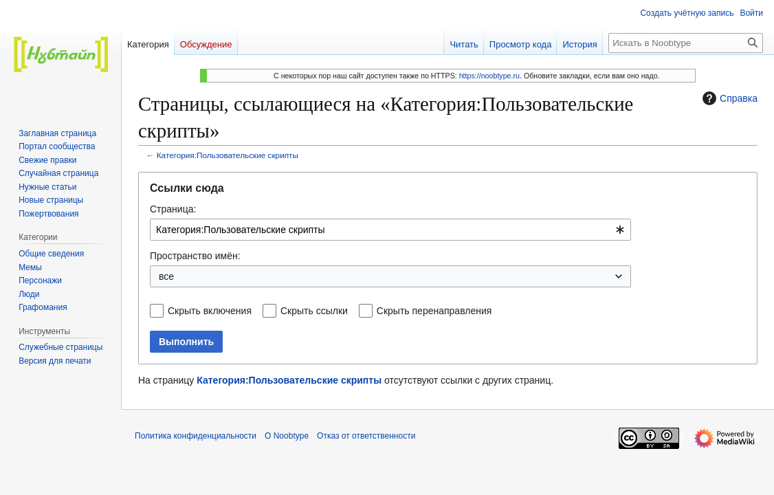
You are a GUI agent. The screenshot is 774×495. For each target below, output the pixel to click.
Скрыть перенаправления (434, 310)
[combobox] (390, 230)
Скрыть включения (210, 310)
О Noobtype (287, 436)
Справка (728, 98)
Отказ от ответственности (366, 436)
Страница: (173, 209)
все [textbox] (166, 276)
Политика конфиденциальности (195, 436)
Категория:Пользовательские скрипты (227, 155)
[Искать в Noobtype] (685, 43)
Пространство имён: (195, 255)
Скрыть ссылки (314, 310)
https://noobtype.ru (489, 76)
